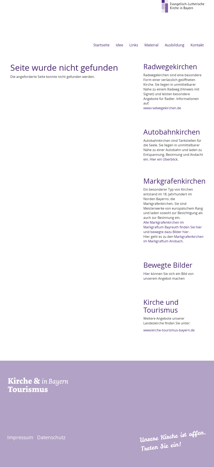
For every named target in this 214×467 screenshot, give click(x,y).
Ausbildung (174, 45)
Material (151, 45)
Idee (119, 45)
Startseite (101, 45)
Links (133, 45)
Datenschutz (51, 437)
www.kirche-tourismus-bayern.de (169, 330)
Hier (146, 273)
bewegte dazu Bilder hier (169, 232)
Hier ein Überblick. (164, 159)
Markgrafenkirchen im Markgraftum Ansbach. (173, 239)
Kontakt (197, 45)
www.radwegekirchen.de (162, 108)
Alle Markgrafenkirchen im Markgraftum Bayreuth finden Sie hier (172, 224)
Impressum (20, 437)
